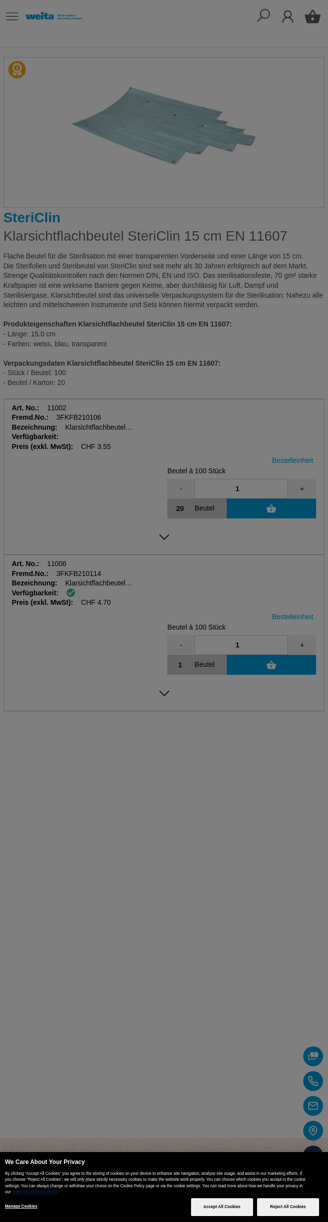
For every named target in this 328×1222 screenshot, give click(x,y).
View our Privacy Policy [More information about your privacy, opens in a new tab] (36, 1192)
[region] (164, 1187)
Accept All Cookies (222, 1207)
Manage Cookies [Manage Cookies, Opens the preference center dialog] (21, 1206)
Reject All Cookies (288, 1207)
